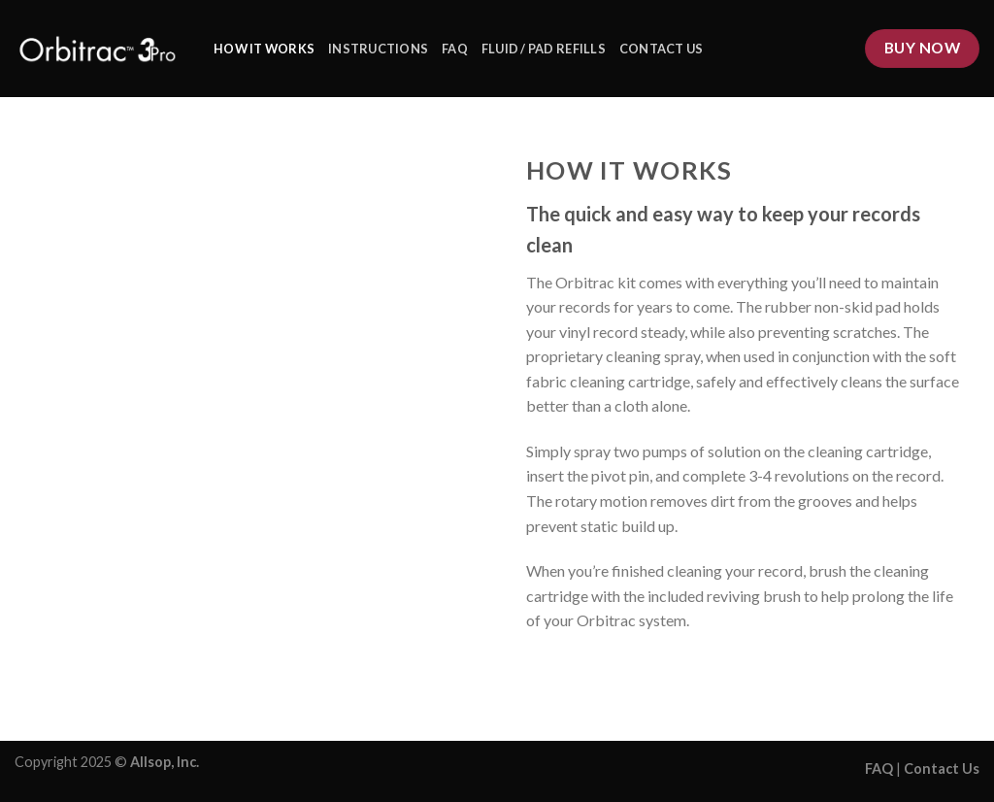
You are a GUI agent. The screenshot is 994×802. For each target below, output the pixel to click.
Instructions (378, 48)
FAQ (455, 48)
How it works (264, 48)
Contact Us (661, 48)
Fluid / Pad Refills (543, 48)
